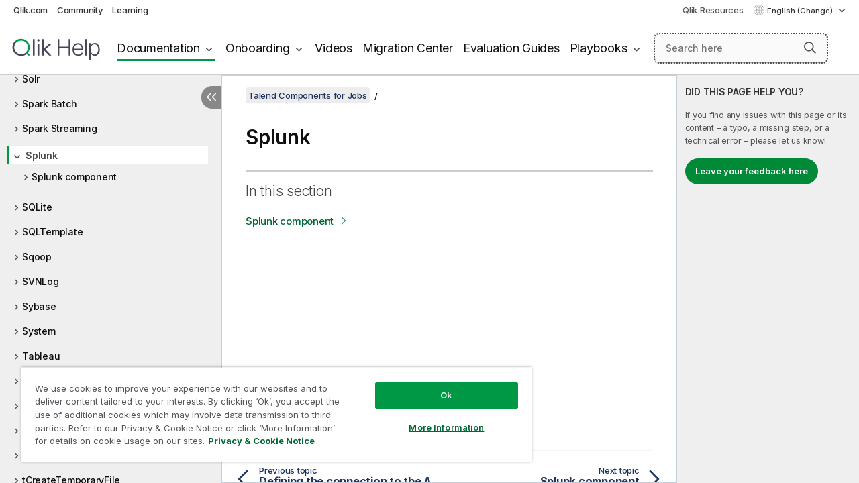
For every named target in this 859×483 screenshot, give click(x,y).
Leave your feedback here (751, 171)
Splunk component (74, 176)
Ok (436, 385)
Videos (333, 48)
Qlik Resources (713, 10)
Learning (130, 10)
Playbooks (598, 48)
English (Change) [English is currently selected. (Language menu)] (801, 10)
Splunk (42, 155)
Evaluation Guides (511, 48)
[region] (270, 409)
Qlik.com (30, 10)
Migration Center (407, 48)
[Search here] (741, 48)
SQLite (37, 207)
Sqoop (37, 256)
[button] (810, 47)
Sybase (39, 306)
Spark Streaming (59, 128)
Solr (31, 79)
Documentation (158, 48)
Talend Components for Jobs (307, 95)
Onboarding (257, 48)
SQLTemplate (52, 231)
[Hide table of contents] (211, 97)
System (39, 331)
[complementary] (768, 279)
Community (80, 10)
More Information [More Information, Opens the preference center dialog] (436, 417)
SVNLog (40, 281)
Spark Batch (49, 103)
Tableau (41, 356)
